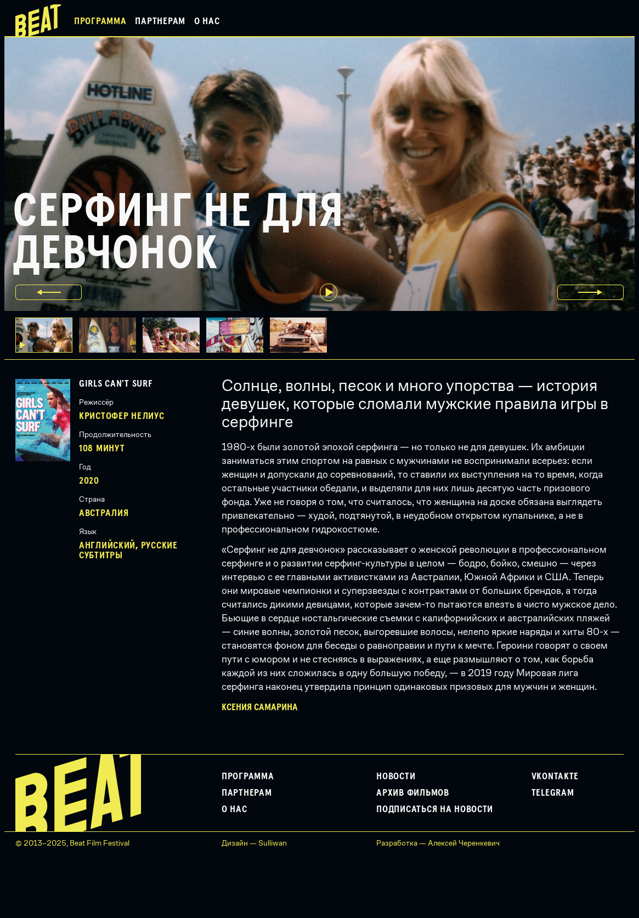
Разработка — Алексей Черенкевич (438, 843)
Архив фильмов (412, 793)
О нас (207, 21)
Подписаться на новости (434, 809)
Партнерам (160, 21)
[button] (111, 335)
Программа (100, 21)
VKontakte (555, 776)
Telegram (552, 793)
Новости (395, 776)
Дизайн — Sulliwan (254, 843)
